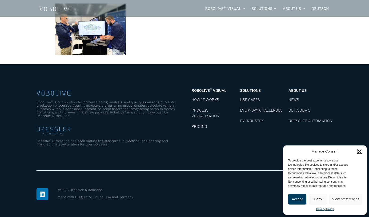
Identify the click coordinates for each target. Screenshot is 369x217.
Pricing (199, 126)
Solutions (250, 90)
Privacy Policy (325, 209)
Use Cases (250, 99)
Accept (297, 199)
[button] (359, 151)
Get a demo (299, 110)
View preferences (345, 199)
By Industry (252, 121)
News (294, 99)
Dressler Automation (310, 121)
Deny (318, 199)
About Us (298, 90)
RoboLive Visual (209, 90)
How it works (205, 99)
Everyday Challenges (261, 110)
